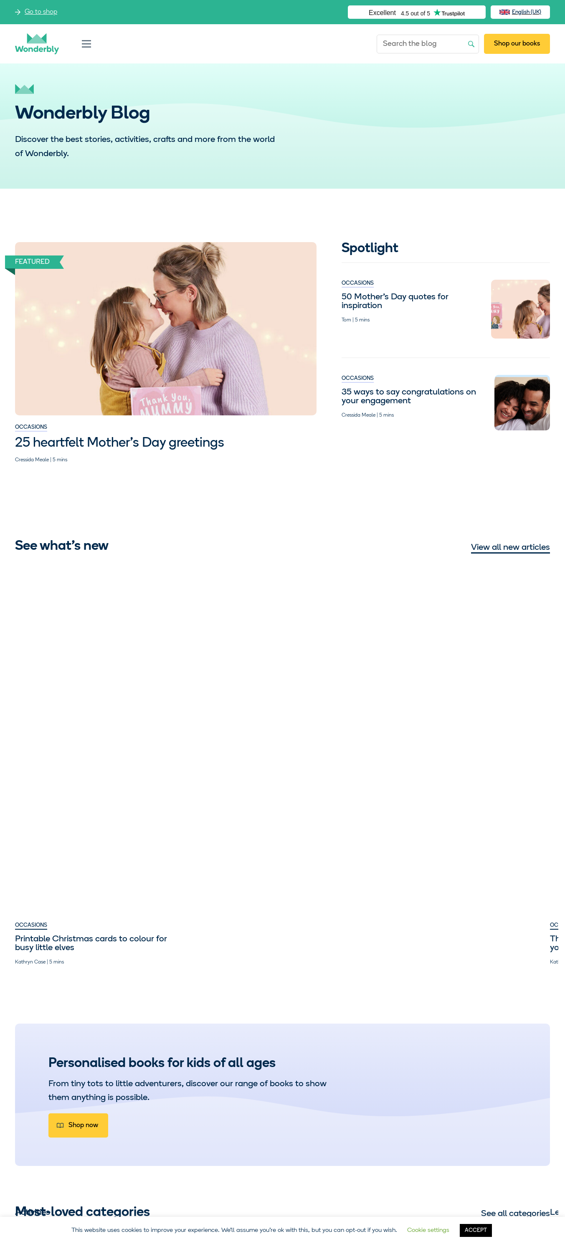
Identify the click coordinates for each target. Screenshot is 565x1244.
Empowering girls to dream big (351, 673)
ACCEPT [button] (476, 1230)
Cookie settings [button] (428, 1230)
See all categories (515, 948)
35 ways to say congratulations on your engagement (409, 396)
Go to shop (41, 12)
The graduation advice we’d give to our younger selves (207, 678)
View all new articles (510, 547)
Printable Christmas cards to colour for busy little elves (71, 678)
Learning (143, 1027)
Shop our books (517, 43)
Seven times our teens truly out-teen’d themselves (484, 678)
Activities (32, 1027)
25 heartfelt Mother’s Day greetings (119, 443)
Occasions (31, 427)
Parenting (307, 659)
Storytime (477, 1027)
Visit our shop (93, 1130)
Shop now (83, 860)
